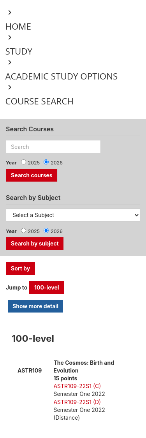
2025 (34, 163)
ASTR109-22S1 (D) (77, 402)
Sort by (20, 268)
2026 (57, 163)
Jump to (16, 287)
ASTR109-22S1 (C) (77, 386)
